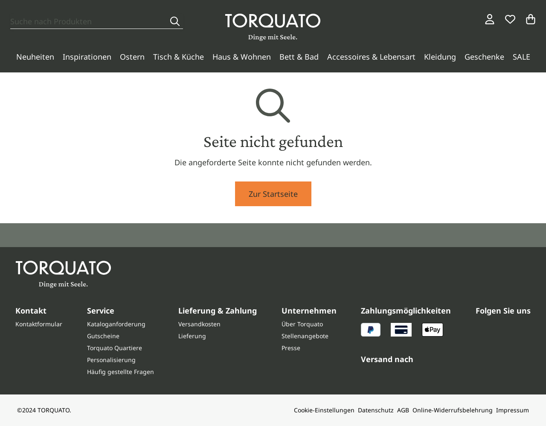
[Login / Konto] (490, 19)
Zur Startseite (273, 194)
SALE (521, 57)
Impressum (512, 410)
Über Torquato (302, 324)
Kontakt (30, 310)
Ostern (132, 57)
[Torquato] (273, 27)
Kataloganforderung (116, 324)
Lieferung (192, 336)
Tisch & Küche (178, 57)
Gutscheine (103, 336)
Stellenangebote (305, 336)
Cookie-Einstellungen (324, 410)
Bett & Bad (299, 57)
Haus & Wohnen (241, 57)
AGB (403, 410)
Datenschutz (376, 410)
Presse (291, 348)
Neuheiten (35, 57)
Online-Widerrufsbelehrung (452, 410)
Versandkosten (199, 324)
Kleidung (440, 57)
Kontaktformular (38, 324)
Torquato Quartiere (114, 348)
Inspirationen (87, 57)
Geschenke (484, 57)
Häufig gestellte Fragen (120, 372)
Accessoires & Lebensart (371, 57)
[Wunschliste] (510, 19)
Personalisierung (111, 360)
